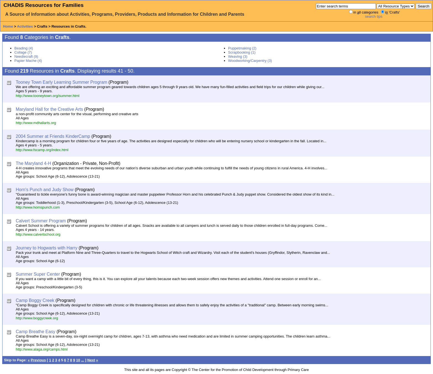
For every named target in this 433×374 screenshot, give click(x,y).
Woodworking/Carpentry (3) (250, 61)
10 (78, 360)
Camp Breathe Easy (35, 331)
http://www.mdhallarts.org (36, 123)
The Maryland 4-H (33, 163)
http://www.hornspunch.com (38, 207)
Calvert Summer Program (41, 220)
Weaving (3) (237, 56)
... (82, 360)
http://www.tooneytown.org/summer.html (47, 96)
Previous (38, 360)
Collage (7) (23, 52)
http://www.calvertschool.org (38, 234)
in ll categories (365, 12)
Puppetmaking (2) (242, 48)
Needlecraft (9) (26, 56)
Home (8, 26)
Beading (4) (23, 48)
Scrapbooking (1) (241, 52)
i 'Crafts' (392, 12)
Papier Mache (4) (28, 61)
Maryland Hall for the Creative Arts (49, 109)
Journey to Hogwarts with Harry (46, 248)
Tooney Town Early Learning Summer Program (61, 82)
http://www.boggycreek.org (37, 318)
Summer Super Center (38, 274)
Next (91, 360)
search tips (373, 16)
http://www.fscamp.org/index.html (42, 150)
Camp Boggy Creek (35, 300)
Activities (25, 26)
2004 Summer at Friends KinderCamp (53, 136)
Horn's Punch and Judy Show (44, 189)
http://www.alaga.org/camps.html (42, 349)
